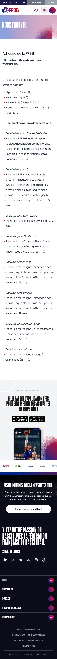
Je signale (36, 2)
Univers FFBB (9, 2)
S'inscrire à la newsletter (29, 509)
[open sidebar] (52, 10)
